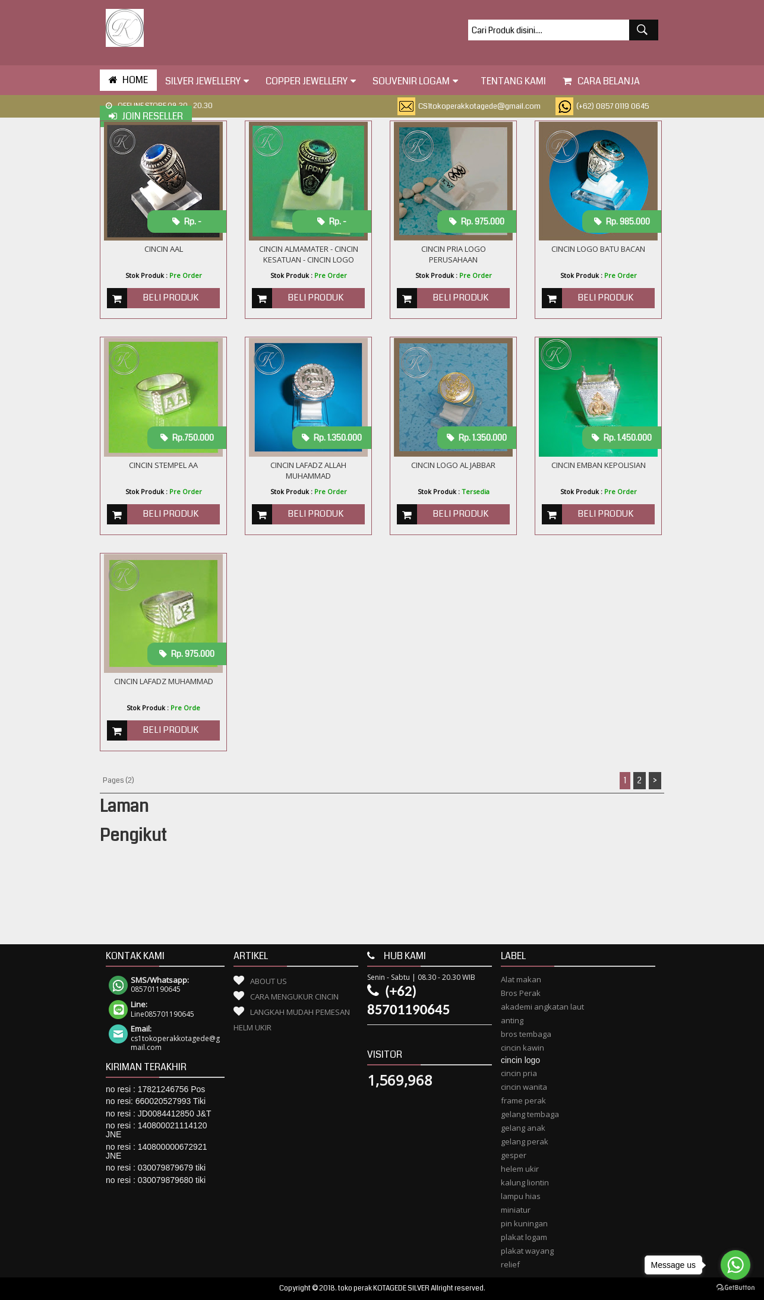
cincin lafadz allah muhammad (308, 470)
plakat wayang (527, 1250)
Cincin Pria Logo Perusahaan (453, 254)
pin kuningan (524, 1223)
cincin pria (519, 1073)
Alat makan (521, 979)
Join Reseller (146, 116)
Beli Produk (170, 297)
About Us (268, 981)
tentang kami (510, 81)
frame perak (523, 1100)
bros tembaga (526, 1034)
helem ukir (520, 1168)
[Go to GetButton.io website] (735, 1288)
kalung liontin (525, 1182)
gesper (513, 1155)
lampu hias (521, 1196)
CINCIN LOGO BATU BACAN (598, 248)
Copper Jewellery (311, 81)
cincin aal (163, 248)
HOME (128, 80)
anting (512, 1020)
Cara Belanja (601, 81)
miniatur (516, 1209)
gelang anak (523, 1127)
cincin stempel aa (163, 465)
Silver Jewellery (207, 81)
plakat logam (524, 1237)
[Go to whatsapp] (735, 1265)
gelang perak (524, 1141)
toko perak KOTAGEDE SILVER (384, 1288)
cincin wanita (524, 1086)
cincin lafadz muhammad (163, 681)
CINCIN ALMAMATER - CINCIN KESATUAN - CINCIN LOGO (308, 254)
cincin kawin (522, 1047)
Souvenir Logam (415, 81)
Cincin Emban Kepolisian (598, 465)
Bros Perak (521, 993)
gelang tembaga (530, 1114)
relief (510, 1264)
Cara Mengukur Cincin (294, 996)
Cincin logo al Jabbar (453, 465)
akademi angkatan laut (542, 1006)
